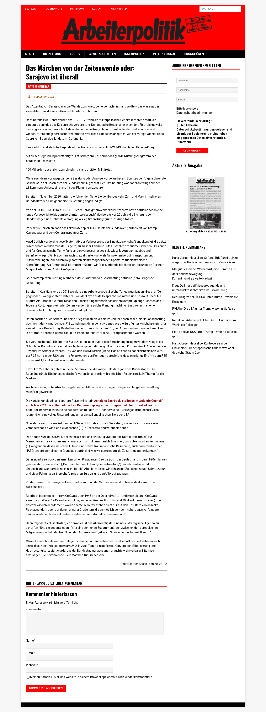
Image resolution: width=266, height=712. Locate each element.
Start (29, 54)
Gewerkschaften (102, 54)
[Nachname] (207, 90)
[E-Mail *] (207, 99)
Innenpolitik (134, 54)
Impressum (77, 8)
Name (30, 640)
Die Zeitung (52, 54)
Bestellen (31, 8)
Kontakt (97, 8)
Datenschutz (54, 8)
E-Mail (30, 653)
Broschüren (194, 54)
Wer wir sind (119, 8)
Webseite (32, 665)
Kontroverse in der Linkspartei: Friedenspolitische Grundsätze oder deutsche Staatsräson (203, 348)
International (164, 54)
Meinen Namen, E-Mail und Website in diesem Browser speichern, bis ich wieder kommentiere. (91, 677)
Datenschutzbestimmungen (194, 112)
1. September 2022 (42, 96)
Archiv (75, 54)
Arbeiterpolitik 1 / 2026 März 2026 (206, 231)
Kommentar (34, 609)
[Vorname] (207, 80)
